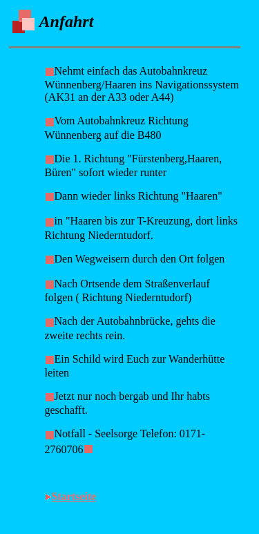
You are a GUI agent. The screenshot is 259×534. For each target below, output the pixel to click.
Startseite (74, 496)
